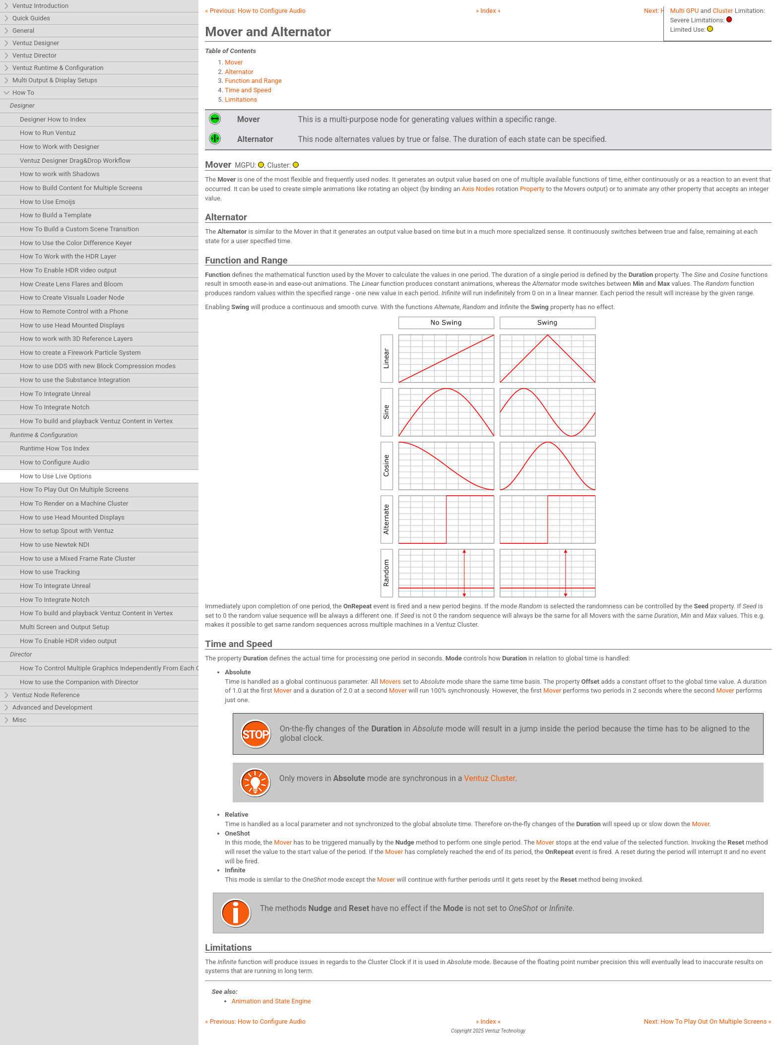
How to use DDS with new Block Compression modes (98, 366)
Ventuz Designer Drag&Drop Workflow (75, 160)
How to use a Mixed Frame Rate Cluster (77, 558)
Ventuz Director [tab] (30, 56)
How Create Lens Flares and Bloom (71, 284)
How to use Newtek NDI (54, 544)
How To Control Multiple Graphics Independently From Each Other (116, 668)
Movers (390, 681)
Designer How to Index (53, 119)
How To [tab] (18, 93)
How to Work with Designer (59, 146)
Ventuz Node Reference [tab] (41, 695)
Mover (234, 62)
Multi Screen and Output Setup (64, 627)
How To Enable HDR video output (68, 270)
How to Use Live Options (56, 476)
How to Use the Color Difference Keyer (76, 243)
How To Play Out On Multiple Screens (74, 489)
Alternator (239, 71)
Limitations (241, 99)
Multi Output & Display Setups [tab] (50, 80)
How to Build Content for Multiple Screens (81, 188)
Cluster (723, 10)
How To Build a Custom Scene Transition (79, 229)
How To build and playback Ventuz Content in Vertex (96, 421)
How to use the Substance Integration (75, 380)
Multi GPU (684, 10)
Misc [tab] (14, 720)
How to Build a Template (55, 215)
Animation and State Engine (271, 1001)
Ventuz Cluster (489, 778)
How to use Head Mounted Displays (72, 325)
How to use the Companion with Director (79, 682)
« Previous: (255, 10)
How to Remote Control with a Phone (74, 311)
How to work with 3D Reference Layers (76, 338)
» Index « (488, 10)
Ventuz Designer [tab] (31, 43)
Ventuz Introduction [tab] (35, 6)
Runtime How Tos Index (54, 448)
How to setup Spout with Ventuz (67, 530)
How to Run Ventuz (48, 132)
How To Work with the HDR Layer (68, 256)
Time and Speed (248, 90)
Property (532, 189)
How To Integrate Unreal (55, 393)
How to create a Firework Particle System (80, 352)
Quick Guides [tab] (26, 18)
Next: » (708, 1021)
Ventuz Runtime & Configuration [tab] (53, 68)
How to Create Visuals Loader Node (72, 297)
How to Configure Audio (55, 462)
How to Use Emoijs (47, 201)
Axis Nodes (478, 189)
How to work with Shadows (60, 174)
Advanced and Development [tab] (47, 708)
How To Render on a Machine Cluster (74, 503)
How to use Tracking (50, 572)
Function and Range (253, 80)
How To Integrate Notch (54, 407)
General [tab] (18, 31)
